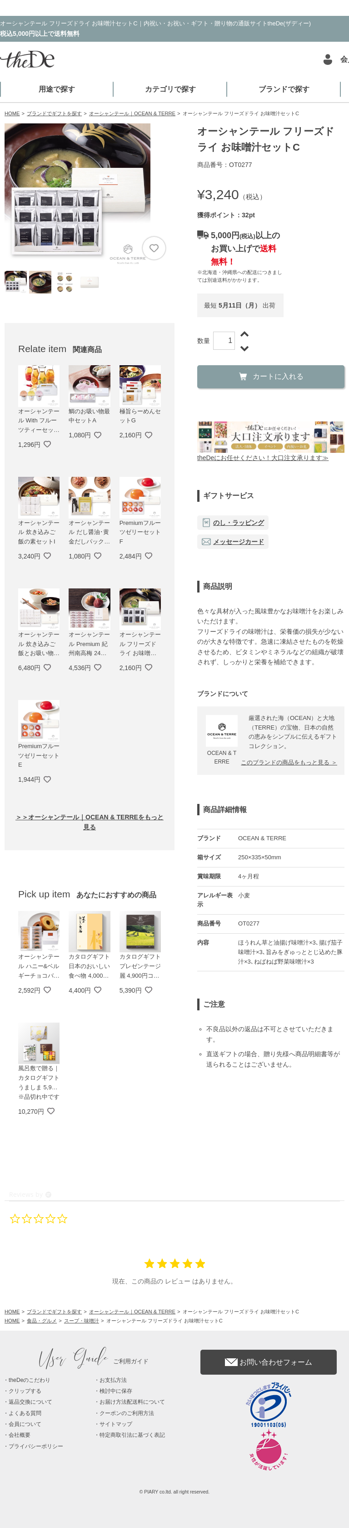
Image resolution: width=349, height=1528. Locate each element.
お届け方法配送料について (132, 1402)
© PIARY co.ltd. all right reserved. (175, 1491)
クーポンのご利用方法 (127, 1413)
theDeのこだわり (29, 1380)
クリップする (25, 1391)
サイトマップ (116, 1424)
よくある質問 (25, 1413)
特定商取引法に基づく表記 (132, 1435)
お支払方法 (113, 1380)
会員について (25, 1424)
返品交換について (30, 1402)
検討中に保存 (116, 1391)
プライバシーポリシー (36, 1446)
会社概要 (19, 1435)
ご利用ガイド (94, 1361)
